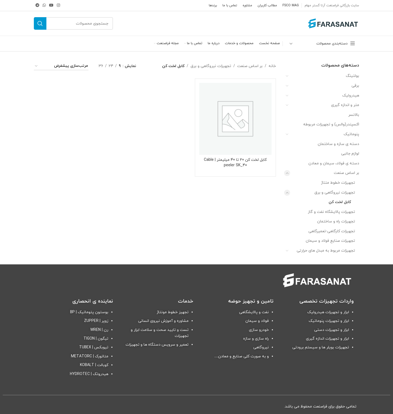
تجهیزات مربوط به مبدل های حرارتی (326, 250)
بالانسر (353, 114)
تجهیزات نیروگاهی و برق (334, 192)
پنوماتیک (351, 134)
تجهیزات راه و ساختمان (336, 221)
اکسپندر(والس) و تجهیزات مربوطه (331, 124)
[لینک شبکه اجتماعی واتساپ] (44, 6)
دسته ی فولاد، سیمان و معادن (333, 163)
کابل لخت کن (340, 202)
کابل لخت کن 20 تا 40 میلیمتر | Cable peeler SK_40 (235, 162)
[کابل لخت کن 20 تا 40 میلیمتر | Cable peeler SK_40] (235, 119)
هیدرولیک (350, 95)
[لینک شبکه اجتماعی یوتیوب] (51, 6)
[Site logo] (333, 23)
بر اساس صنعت (346, 173)
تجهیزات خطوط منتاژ (338, 182)
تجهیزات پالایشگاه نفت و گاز (331, 211)
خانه (272, 66)
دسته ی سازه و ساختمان (338, 144)
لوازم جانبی (350, 153)
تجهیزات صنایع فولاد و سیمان (330, 240)
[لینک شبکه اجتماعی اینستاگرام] (58, 6)
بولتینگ (352, 75)
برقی (355, 85)
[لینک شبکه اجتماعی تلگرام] (37, 6)
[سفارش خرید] (61, 66)
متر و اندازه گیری (345, 105)
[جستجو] (73, 23)
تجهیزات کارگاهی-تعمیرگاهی (331, 231)
